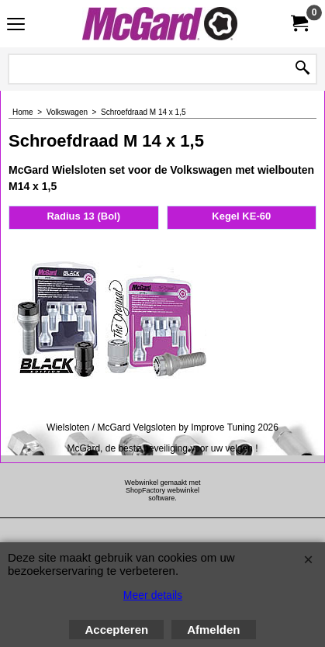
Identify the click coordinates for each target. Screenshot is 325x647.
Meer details (152, 595)
